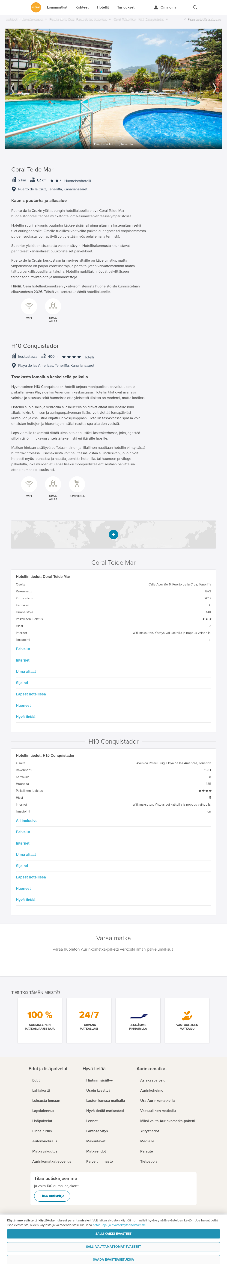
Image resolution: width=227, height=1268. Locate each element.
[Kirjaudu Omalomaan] (165, 7)
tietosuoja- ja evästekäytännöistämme (119, 1225)
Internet (23, 660)
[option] (113, 89)
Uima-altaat (26, 672)
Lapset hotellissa (31, 694)
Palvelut (23, 649)
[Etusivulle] (36, 7)
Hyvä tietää (26, 717)
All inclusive (26, 821)
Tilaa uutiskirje (52, 1196)
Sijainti (22, 683)
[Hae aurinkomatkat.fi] (195, 7)
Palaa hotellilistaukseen (204, 19)
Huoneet (23, 705)
